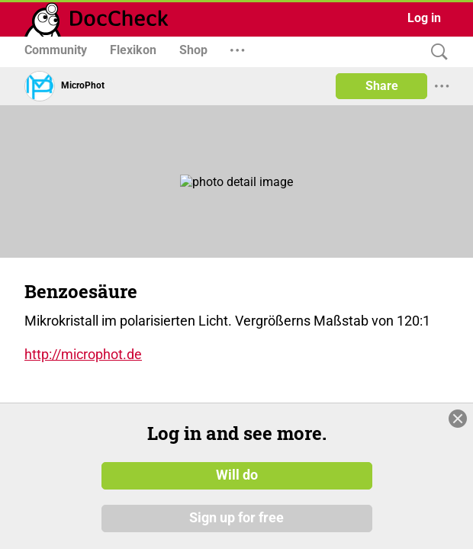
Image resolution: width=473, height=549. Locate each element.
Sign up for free (236, 517)
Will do (237, 475)
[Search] (436, 52)
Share (381, 86)
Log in (424, 18)
